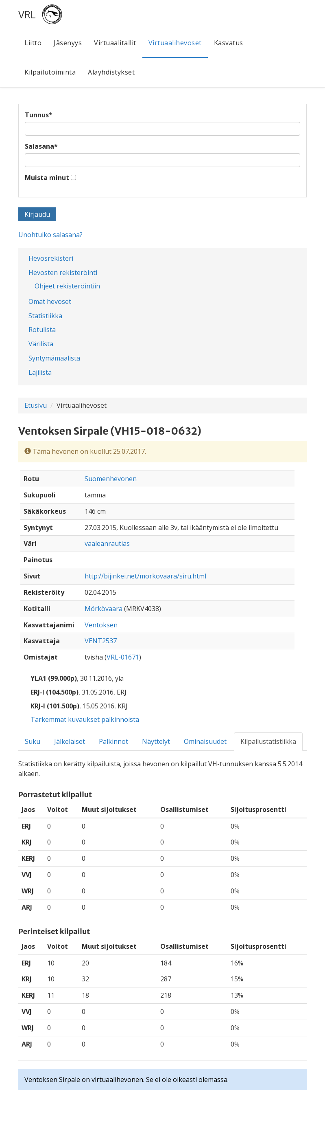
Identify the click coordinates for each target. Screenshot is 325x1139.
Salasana (41, 146)
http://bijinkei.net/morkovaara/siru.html (145, 576)
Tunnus (38, 114)
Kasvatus (228, 42)
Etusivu (35, 405)
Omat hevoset (49, 301)
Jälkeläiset (69, 741)
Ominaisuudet (205, 741)
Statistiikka (45, 315)
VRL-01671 (123, 657)
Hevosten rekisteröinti (62, 272)
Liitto (32, 42)
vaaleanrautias (107, 543)
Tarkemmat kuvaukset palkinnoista (85, 719)
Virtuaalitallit (115, 42)
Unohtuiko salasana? (50, 234)
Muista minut (47, 177)
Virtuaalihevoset (175, 42)
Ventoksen (101, 624)
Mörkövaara (103, 608)
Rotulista (42, 329)
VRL (27, 14)
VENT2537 (101, 640)
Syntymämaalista (54, 358)
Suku (32, 741)
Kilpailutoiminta (50, 72)
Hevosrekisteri (50, 258)
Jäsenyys (68, 42)
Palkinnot (113, 741)
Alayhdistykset (111, 72)
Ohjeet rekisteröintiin (67, 285)
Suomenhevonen (111, 478)
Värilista (40, 343)
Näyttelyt (156, 741)
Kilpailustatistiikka (268, 741)
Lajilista (40, 372)
